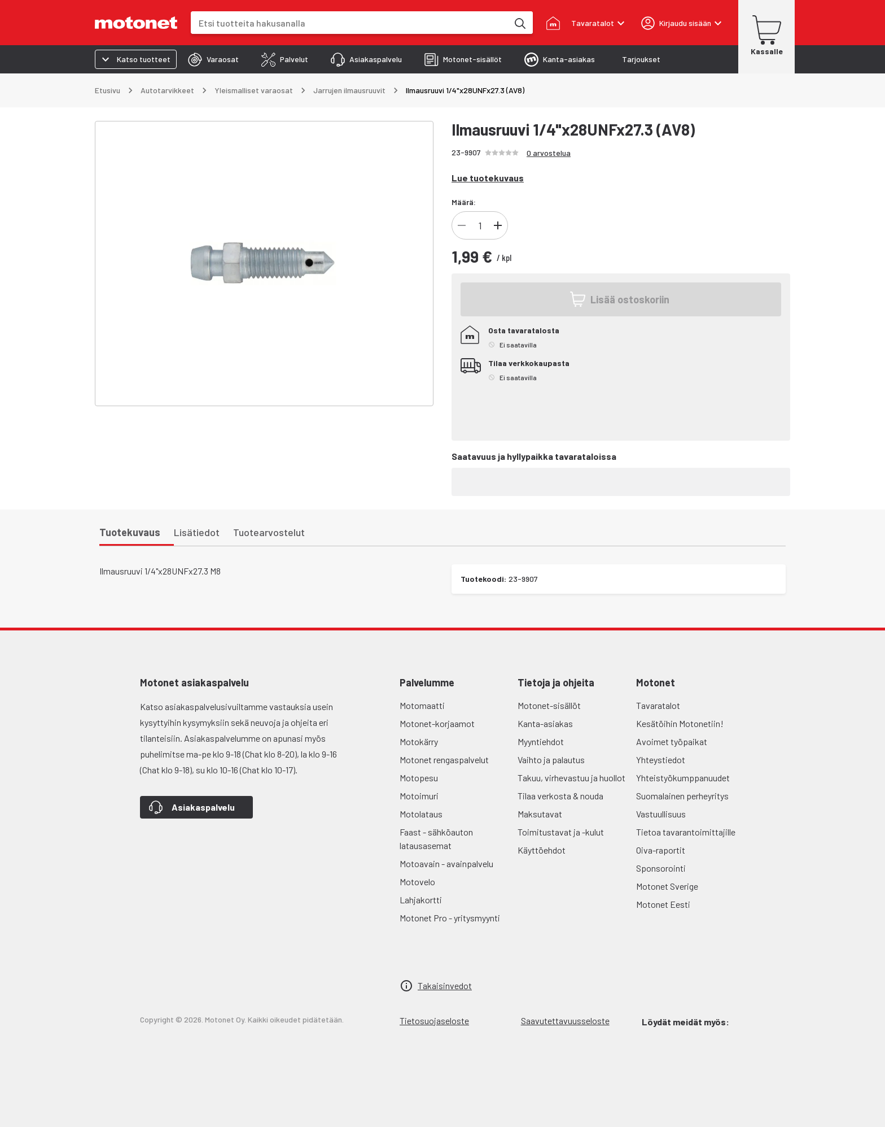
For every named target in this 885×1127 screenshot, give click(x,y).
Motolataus (421, 813)
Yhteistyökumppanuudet (683, 777)
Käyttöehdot (542, 850)
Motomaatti (422, 705)
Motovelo (417, 881)
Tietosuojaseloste (434, 1020)
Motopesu (419, 777)
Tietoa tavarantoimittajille (685, 831)
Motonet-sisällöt (549, 705)
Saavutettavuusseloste (565, 1020)
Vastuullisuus (661, 813)
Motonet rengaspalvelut (444, 759)
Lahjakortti (421, 899)
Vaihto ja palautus (551, 759)
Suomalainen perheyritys (682, 795)
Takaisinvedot (445, 985)
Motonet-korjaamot (437, 723)
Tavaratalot (658, 705)
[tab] (213, 59)
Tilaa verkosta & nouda (560, 795)
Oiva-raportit (660, 850)
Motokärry (419, 741)
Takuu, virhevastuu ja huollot (571, 777)
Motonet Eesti (663, 904)
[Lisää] (497, 225)
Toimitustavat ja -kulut (561, 831)
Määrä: (464, 202)
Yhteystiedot (660, 759)
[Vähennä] (461, 225)
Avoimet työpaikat (671, 741)
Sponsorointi (661, 868)
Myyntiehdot (541, 741)
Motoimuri (419, 795)
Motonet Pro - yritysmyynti (450, 917)
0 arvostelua (549, 153)
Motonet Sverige (667, 886)
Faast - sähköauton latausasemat (436, 838)
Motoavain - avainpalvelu (446, 863)
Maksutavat (540, 813)
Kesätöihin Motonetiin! (680, 723)
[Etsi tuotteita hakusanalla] (519, 22)
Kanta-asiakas (545, 723)
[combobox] (349, 22)
